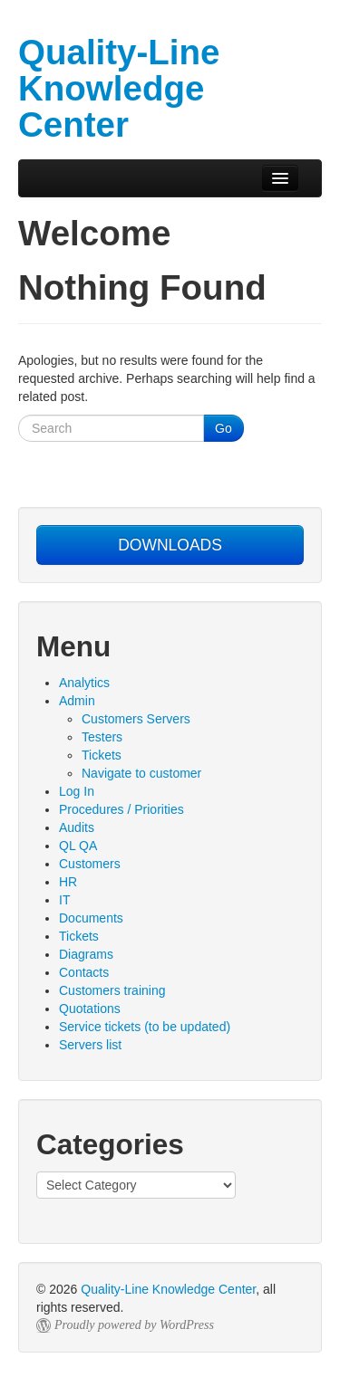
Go (223, 428)
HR (68, 882)
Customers (90, 863)
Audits (76, 827)
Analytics (84, 682)
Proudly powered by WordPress (134, 1325)
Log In (76, 791)
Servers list (90, 1044)
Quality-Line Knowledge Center (168, 1289)
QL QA (78, 845)
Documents (91, 918)
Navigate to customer (141, 773)
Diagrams (86, 954)
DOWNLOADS (170, 545)
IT (64, 900)
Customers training (112, 990)
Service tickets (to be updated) (144, 1026)
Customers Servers (136, 719)
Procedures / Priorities (121, 809)
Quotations (90, 1008)
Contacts (84, 972)
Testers (102, 737)
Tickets (101, 755)
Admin (77, 700)
